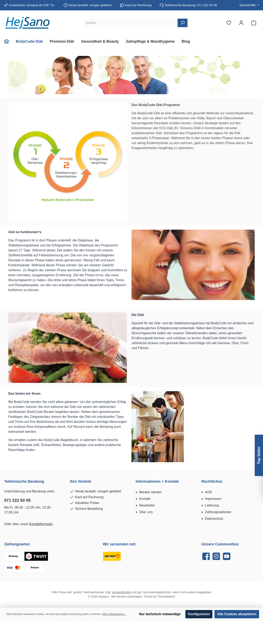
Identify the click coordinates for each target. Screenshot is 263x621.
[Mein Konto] (241, 23)
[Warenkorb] (253, 23)
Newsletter (147, 505)
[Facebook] (206, 556)
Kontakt (144, 498)
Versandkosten (121, 592)
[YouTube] (226, 556)
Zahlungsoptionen (218, 512)
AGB (208, 492)
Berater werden (150, 492)
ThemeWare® (166, 596)
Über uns (146, 512)
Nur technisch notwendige (160, 614)
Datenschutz (214, 518)
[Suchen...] (131, 23)
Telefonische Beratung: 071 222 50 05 (190, 5)
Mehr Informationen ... (114, 614)
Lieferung (212, 505)
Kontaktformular (40, 524)
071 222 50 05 (17, 500)
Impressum (213, 498)
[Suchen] (183, 23)
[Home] (8, 41)
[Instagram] (216, 556)
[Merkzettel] (229, 23)
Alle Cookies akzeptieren (236, 614)
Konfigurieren (199, 614)
